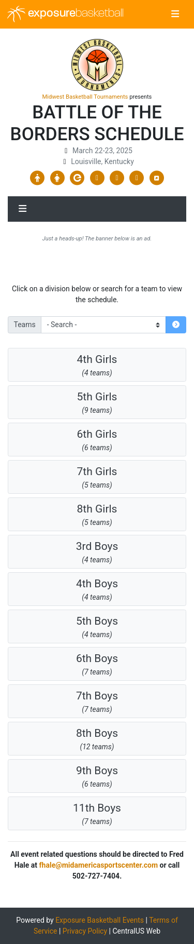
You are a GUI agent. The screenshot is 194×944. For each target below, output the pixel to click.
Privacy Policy (85, 931)
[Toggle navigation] (175, 14)
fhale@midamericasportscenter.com (98, 865)
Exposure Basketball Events (99, 920)
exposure (65, 14)
